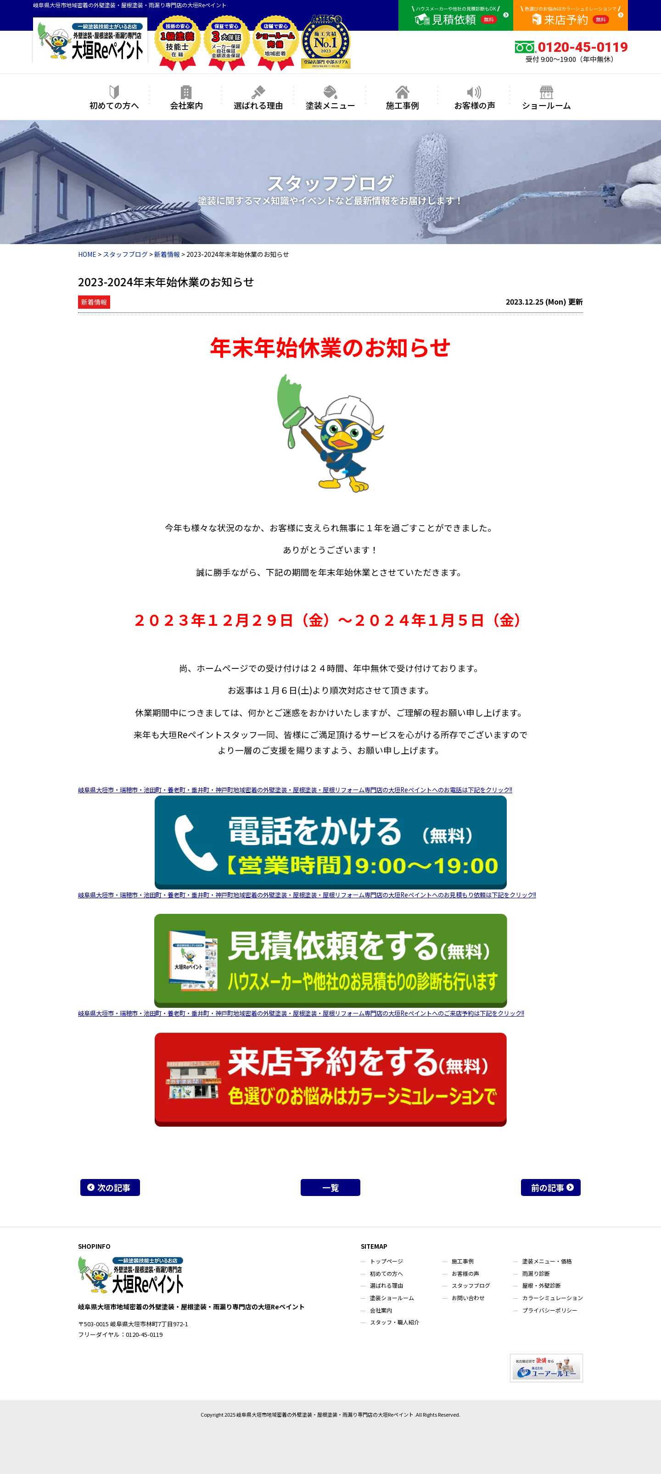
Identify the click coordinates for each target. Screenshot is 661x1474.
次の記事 (113, 1187)
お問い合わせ (468, 1298)
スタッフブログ (471, 1285)
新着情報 (94, 301)
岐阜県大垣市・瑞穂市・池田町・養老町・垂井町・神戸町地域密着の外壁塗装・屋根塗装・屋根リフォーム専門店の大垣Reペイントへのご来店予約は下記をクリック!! (301, 1013)
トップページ (386, 1261)
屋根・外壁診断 (541, 1285)
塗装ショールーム (392, 1298)
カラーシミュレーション (552, 1298)
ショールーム (546, 98)
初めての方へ (114, 98)
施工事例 (402, 98)
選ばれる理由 (258, 98)
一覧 (330, 1187)
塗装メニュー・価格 (547, 1261)
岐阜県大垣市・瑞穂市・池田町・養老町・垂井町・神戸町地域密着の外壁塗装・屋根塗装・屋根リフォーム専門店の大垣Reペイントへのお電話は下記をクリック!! (295, 789)
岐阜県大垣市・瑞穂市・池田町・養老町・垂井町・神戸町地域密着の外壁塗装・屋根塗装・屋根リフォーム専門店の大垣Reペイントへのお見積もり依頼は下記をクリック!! (307, 894)
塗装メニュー (330, 98)
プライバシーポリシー (549, 1310)
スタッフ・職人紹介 (395, 1322)
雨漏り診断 (536, 1273)
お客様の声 (474, 98)
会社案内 (186, 98)
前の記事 (547, 1187)
